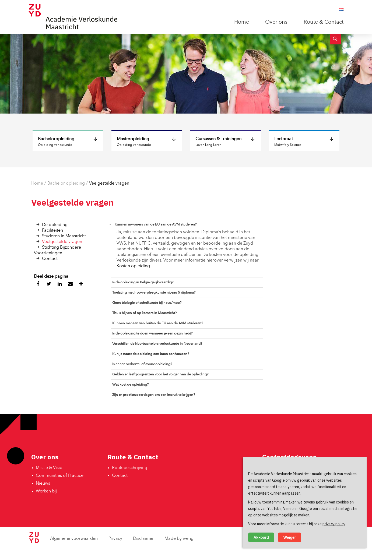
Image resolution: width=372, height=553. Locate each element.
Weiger (289, 537)
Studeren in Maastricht (64, 236)
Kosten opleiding (133, 266)
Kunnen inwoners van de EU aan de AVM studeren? (155, 224)
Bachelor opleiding (66, 183)
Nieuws (43, 483)
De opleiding (55, 225)
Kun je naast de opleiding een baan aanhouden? (150, 354)
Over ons (276, 22)
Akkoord (261, 537)
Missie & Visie (49, 468)
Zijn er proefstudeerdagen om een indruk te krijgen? (153, 395)
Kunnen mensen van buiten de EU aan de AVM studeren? (157, 323)
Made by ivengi (179, 539)
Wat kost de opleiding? (130, 384)
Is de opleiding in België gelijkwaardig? (142, 282)
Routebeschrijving (129, 468)
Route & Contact (323, 22)
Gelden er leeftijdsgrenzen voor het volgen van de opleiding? (160, 374)
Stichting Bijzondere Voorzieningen (57, 250)
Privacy (115, 539)
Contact (50, 259)
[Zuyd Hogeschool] (34, 542)
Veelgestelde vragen (109, 183)
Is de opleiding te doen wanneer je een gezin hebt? (152, 333)
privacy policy (333, 524)
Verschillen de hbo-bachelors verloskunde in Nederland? (157, 344)
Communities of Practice (59, 476)
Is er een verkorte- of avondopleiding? (142, 364)
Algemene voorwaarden (74, 539)
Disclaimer (143, 539)
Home (241, 22)
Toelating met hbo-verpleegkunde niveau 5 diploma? (153, 292)
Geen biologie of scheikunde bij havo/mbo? (146, 303)
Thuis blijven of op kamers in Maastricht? (144, 313)
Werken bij (46, 491)
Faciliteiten (52, 230)
